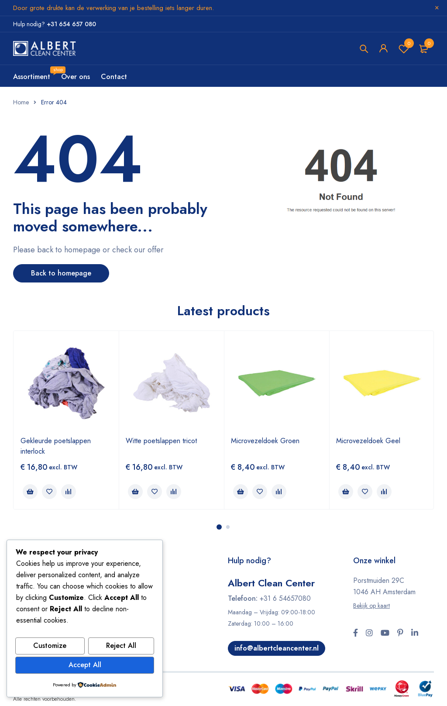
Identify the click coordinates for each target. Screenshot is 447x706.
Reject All (121, 646)
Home (21, 102)
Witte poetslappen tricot (161, 441)
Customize (49, 646)
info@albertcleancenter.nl (277, 648)
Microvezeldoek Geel (368, 441)
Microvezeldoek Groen (265, 441)
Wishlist (404, 49)
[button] (30, 491)
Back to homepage (61, 273)
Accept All (85, 665)
